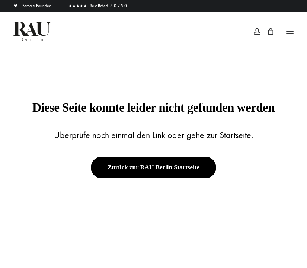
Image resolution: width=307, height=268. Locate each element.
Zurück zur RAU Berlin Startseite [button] (153, 167)
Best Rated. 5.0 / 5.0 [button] (97, 6)
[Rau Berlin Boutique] (32, 31)
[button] (290, 31)
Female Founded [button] (32, 6)
